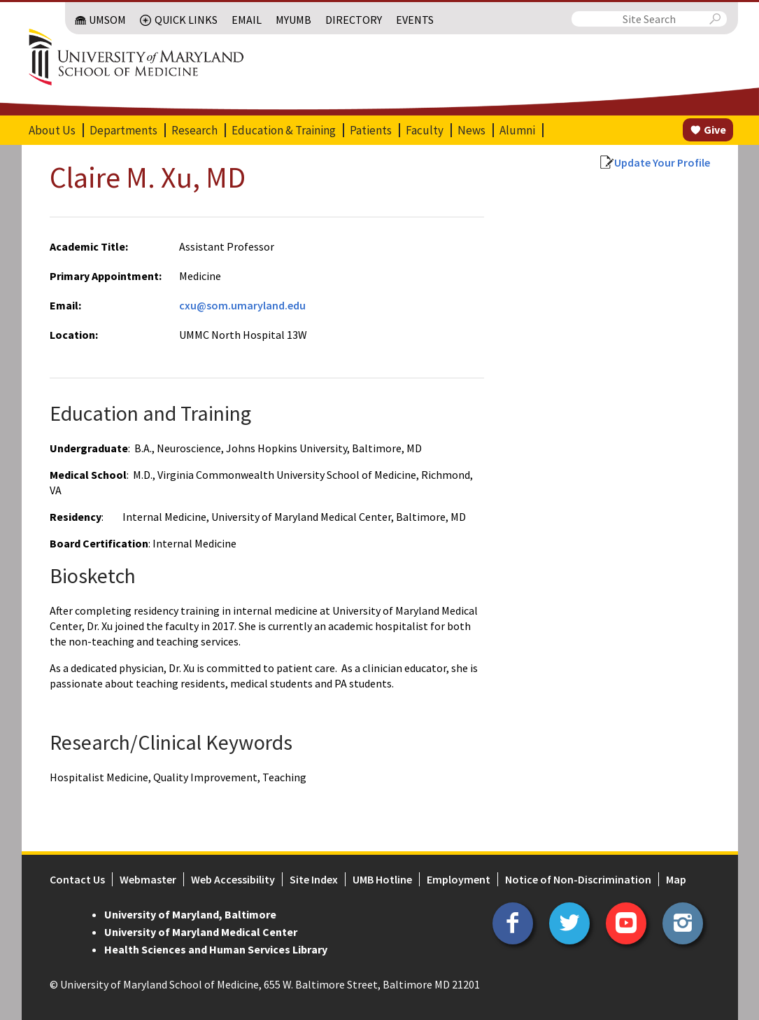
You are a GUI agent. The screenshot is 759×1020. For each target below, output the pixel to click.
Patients (371, 130)
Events (415, 20)
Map (676, 879)
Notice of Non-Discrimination (578, 879)
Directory (353, 20)
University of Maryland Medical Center (200, 932)
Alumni (517, 130)
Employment (458, 879)
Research (194, 130)
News (471, 130)
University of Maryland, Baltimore (190, 914)
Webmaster (148, 879)
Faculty (425, 130)
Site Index (314, 879)
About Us (52, 130)
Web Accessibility (233, 879)
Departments (123, 130)
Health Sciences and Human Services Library (215, 949)
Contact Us (77, 879)
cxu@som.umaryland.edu (242, 305)
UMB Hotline (382, 879)
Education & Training (284, 130)
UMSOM (107, 20)
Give (715, 130)
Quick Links (186, 20)
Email (247, 20)
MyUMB (293, 20)
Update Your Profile (662, 162)
